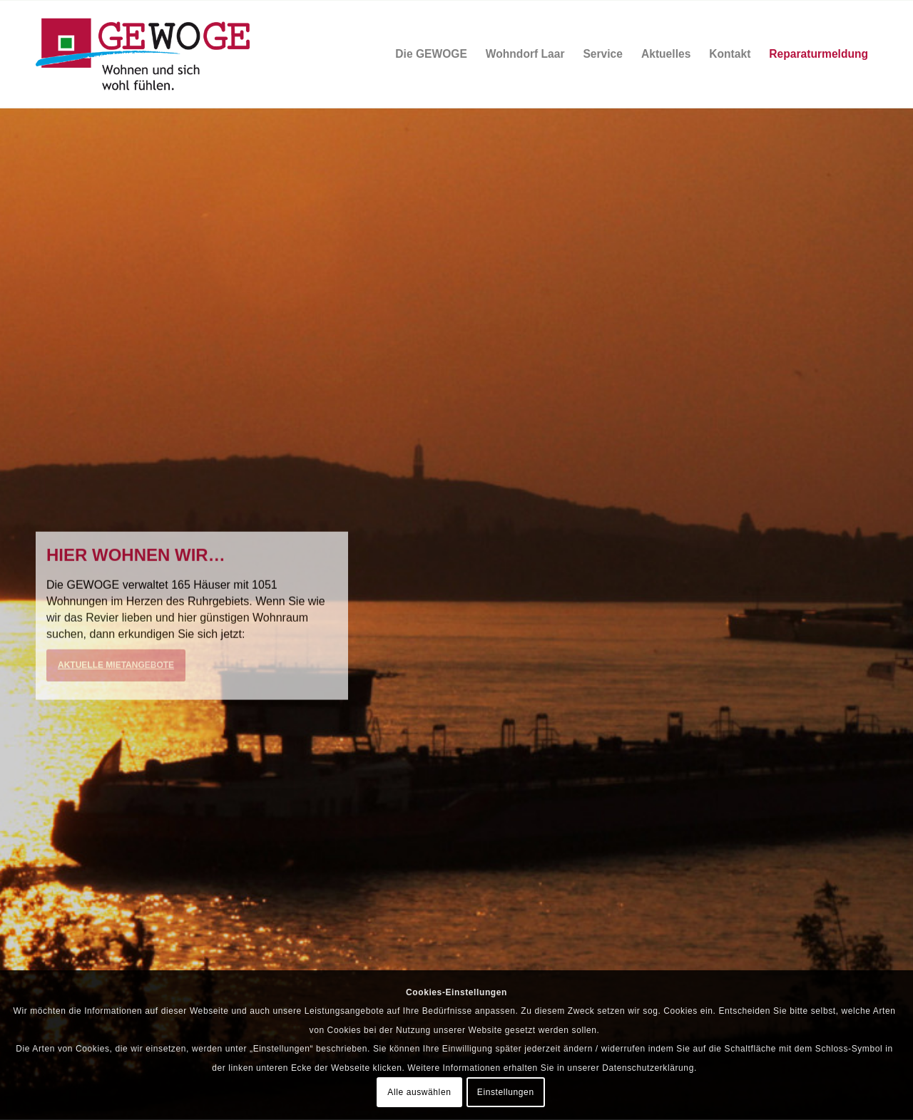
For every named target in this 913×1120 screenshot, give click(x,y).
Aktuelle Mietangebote (116, 666)
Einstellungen (505, 1092)
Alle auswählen (419, 1092)
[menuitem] (431, 54)
